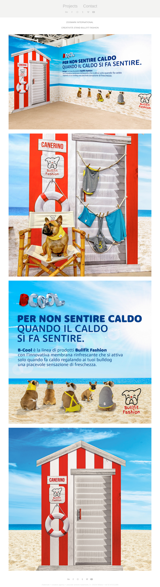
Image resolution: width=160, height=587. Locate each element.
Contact (90, 6)
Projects (70, 6)
